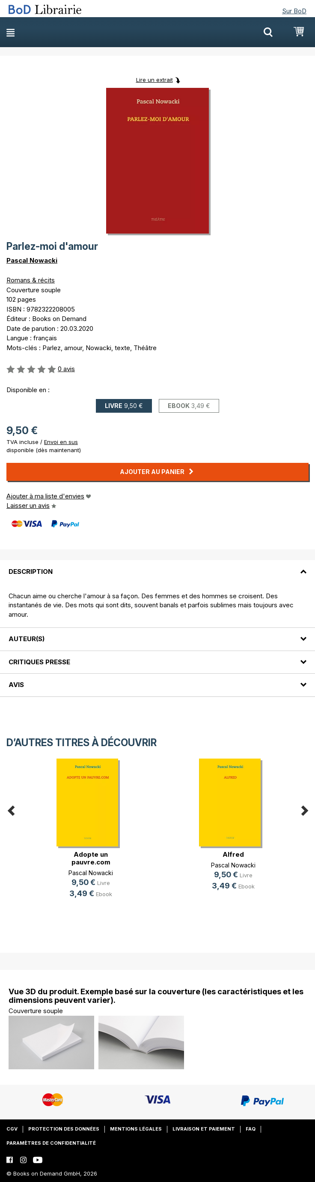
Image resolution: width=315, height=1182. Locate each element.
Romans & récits (30, 280)
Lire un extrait (154, 79)
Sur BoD (294, 11)
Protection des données (63, 1129)
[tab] (157, 566)
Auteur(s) (27, 639)
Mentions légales (136, 1129)
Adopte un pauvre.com (90, 858)
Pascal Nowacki (31, 260)
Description (31, 571)
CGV (12, 1129)
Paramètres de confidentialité (51, 1143)
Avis (16, 685)
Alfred (233, 854)
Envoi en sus (61, 441)
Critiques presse (39, 662)
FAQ (251, 1129)
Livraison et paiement (203, 1129)
